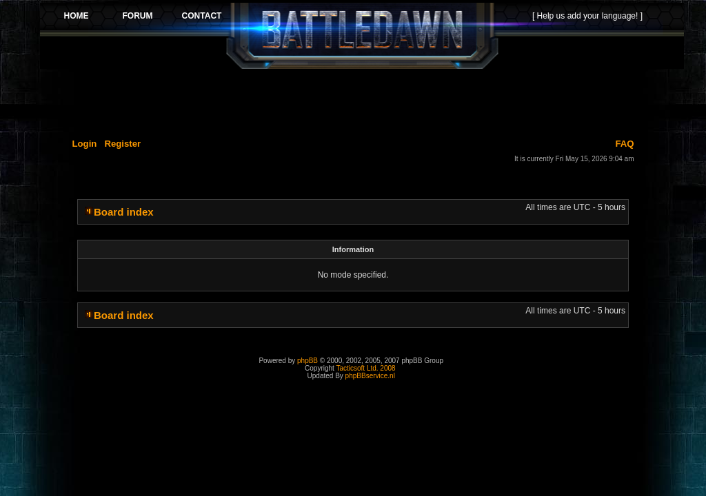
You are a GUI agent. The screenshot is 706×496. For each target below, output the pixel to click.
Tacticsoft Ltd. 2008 (365, 368)
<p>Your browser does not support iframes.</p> (362, 36)
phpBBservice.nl (370, 376)
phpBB (307, 360)
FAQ (624, 143)
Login (84, 143)
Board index (124, 212)
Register (122, 143)
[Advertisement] (362, 101)
